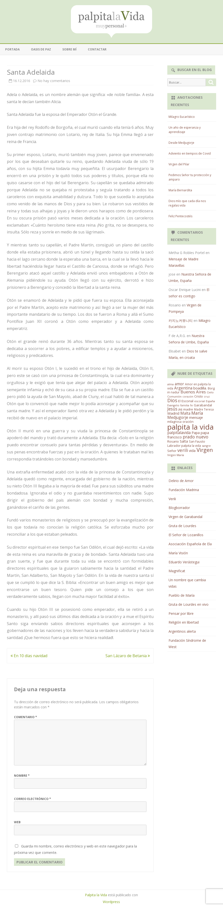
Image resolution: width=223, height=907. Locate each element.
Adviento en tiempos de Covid (190, 153)
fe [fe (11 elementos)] (191, 405)
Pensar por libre (181, 613)
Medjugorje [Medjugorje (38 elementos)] (177, 417)
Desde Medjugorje (181, 143)
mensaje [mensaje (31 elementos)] (196, 417)
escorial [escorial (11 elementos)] (199, 401)
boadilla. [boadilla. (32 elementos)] (200, 388)
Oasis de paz (41, 49)
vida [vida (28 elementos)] (192, 450)
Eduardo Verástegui (184, 562)
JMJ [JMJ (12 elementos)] (180, 409)
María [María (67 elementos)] (197, 413)
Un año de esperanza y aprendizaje (185, 129)
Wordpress (111, 901)
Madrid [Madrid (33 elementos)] (173, 413)
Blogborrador (179, 507)
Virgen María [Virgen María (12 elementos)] (175, 455)
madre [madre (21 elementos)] (188, 409)
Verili (172, 498)
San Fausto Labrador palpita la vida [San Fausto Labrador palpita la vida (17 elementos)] (186, 443)
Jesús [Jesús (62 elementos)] (172, 409)
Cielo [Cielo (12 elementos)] (210, 392)
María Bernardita (180, 190)
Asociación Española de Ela (190, 544)
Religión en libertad (184, 622)
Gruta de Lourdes (182, 525)
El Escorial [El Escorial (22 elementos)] (185, 401)
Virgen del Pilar (179, 164)
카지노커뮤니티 (181, 320)
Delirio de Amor (181, 480)
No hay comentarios (54, 80)
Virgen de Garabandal (185, 516)
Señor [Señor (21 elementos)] (171, 450)
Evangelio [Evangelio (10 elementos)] (173, 405)
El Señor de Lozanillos (186, 534)
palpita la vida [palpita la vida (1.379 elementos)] (190, 427)
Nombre (22, 776)
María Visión (178, 553)
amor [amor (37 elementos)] (179, 384)
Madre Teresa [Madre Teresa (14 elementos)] (204, 409)
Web (17, 822)
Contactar (97, 49)
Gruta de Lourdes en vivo (189, 604)
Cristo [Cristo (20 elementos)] (198, 396)
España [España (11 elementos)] (210, 401)
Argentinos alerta (182, 631)
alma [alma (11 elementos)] (170, 384)
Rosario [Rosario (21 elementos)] (173, 441)
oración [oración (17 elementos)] (188, 422)
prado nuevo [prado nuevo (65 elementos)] (195, 437)
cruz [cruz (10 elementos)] (207, 396)
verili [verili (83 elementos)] (182, 450)
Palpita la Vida (96, 895)
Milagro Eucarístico (182, 117)
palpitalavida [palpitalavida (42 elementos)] (179, 432)
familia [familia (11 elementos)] (184, 405)
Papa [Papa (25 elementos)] (196, 432)
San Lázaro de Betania (127, 655)
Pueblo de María (182, 595)
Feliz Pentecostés (180, 216)
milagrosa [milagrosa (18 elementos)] (174, 421)
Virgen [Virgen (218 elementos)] (205, 450)
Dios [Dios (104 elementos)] (172, 400)
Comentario (25, 717)
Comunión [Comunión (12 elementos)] (174, 396)
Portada (12, 49)
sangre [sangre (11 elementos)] (206, 445)
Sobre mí (69, 49)
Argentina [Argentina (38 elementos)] (183, 388)
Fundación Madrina (184, 489)
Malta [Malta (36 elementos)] (185, 413)
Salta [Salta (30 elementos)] (184, 441)
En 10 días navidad (29, 655)
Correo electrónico (32, 799)
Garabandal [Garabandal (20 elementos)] (203, 405)
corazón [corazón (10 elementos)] (188, 396)
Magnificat (177, 570)
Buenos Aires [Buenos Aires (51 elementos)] (193, 392)
